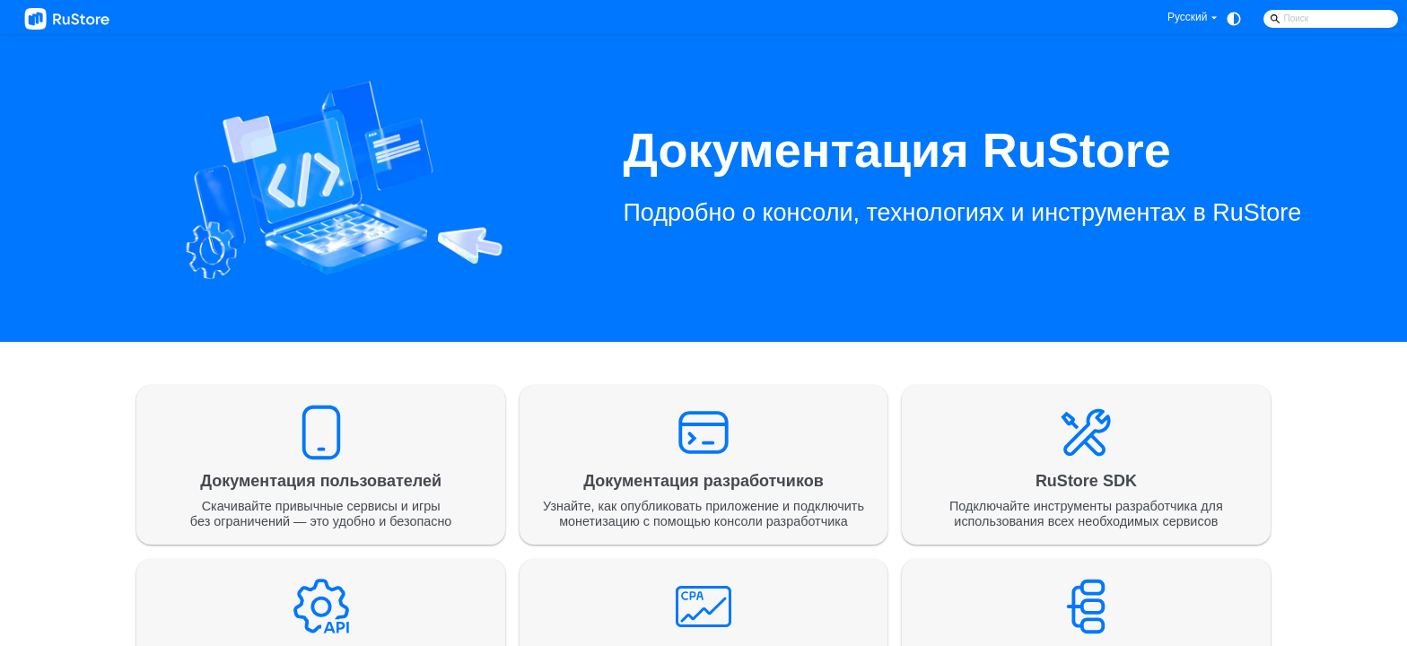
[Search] (1330, 19)
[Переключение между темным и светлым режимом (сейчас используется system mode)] (1234, 19)
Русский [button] (1187, 17)
